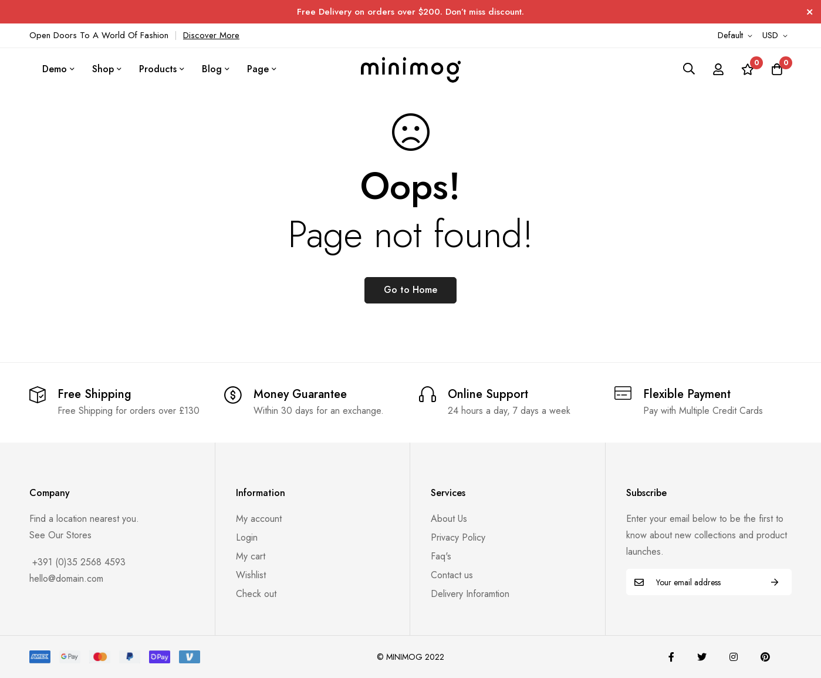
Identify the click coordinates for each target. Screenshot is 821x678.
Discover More (211, 35)
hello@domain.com (66, 578)
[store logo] (410, 68)
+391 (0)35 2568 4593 (77, 562)
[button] (737, 36)
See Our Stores (60, 535)
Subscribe (774, 582)
